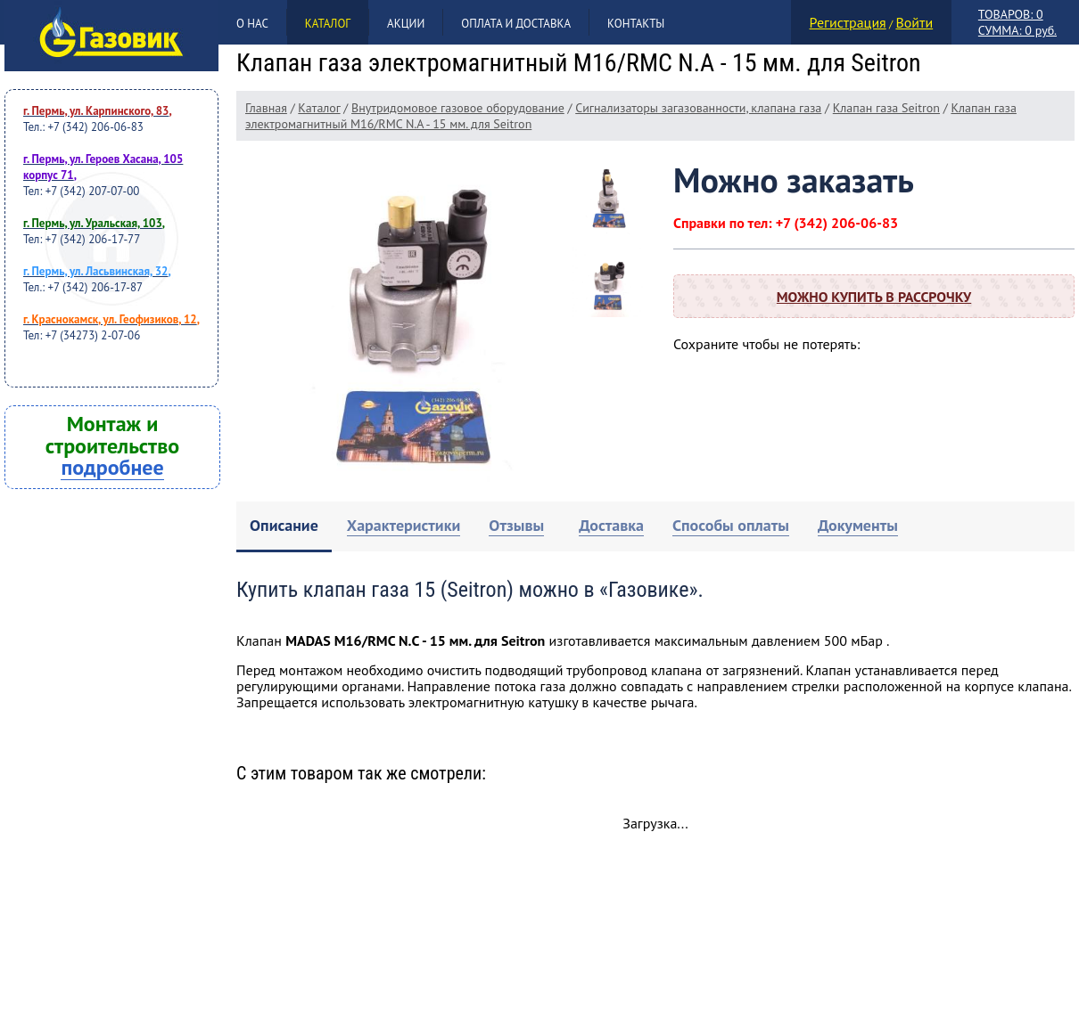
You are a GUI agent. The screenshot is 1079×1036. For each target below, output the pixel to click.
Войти (914, 22)
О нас (252, 23)
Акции (405, 23)
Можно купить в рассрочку (874, 297)
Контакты (635, 23)
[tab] (284, 527)
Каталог (327, 23)
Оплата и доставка (516, 23)
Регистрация (848, 22)
